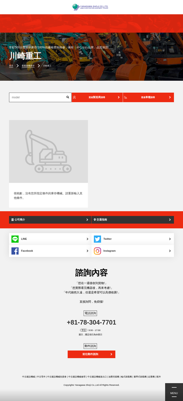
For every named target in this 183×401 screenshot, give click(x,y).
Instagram (105, 251)
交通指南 (100, 219)
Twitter (103, 239)
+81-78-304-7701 (91, 322)
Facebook (22, 251)
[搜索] (67, 97)
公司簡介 (18, 219)
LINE (19, 239)
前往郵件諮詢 (90, 354)
